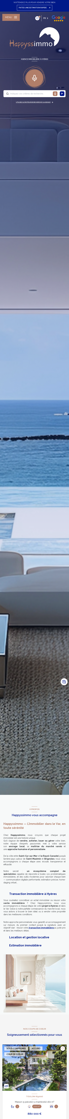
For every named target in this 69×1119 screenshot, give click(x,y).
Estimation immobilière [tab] (25, 945)
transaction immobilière (41, 928)
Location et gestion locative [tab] (29, 937)
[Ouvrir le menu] (11, 17)
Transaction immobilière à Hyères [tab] (33, 894)
